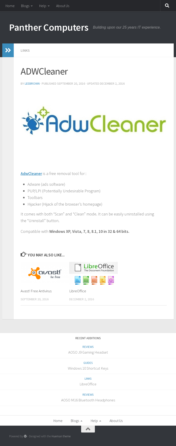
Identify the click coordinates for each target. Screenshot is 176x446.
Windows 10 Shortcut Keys (88, 368)
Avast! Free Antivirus (36, 290)
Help (42, 5)
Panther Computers (48, 27)
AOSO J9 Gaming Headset (88, 352)
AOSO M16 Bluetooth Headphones (88, 400)
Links (25, 50)
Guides (88, 363)
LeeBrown (32, 83)
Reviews (88, 347)
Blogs (25, 5)
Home (10, 5)
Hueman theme (61, 436)
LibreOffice (77, 290)
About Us (62, 5)
